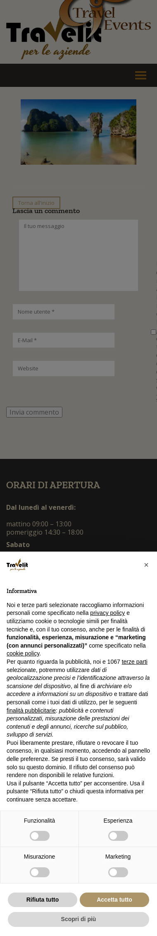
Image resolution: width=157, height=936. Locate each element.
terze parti (134, 661)
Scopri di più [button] (78, 919)
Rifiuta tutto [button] (42, 899)
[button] (146, 564)
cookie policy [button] (23, 653)
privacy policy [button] (107, 613)
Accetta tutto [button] (114, 899)
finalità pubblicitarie (31, 710)
